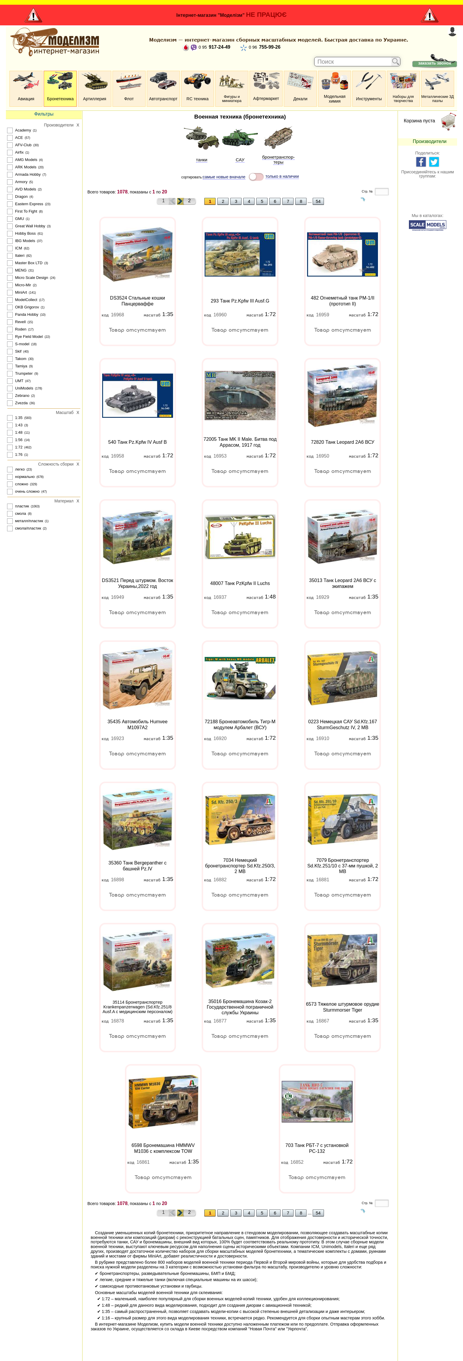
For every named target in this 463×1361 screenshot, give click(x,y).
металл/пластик (29, 521)
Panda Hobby (26, 314)
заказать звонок (434, 63)
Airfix (19, 152)
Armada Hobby (28, 174)
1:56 (18, 440)
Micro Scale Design (31, 278)
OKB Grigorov (27, 307)
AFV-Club (23, 145)
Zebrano (22, 395)
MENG (21, 270)
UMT (19, 381)
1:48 (18, 432)
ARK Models (25, 167)
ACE (19, 137)
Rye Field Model (29, 336)
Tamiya (21, 366)
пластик (22, 506)
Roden (20, 329)
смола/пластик (28, 528)
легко (20, 469)
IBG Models (25, 241)
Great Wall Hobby (30, 226)
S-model (22, 344)
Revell (20, 322)
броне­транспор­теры (278, 159)
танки (201, 159)
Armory (21, 182)
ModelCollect (26, 300)
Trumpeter (23, 373)
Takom (20, 359)
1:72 (18, 447)
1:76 (18, 454)
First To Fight (26, 211)
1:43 (18, 425)
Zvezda (21, 403)
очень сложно (27, 491)
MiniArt (21, 292)
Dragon (21, 196)
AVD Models (25, 189)
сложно (21, 484)
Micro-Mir (23, 285)
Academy (23, 130)
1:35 (18, 418)
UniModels (24, 388)
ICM (18, 248)
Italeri (20, 255)
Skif (18, 351)
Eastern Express (29, 204)
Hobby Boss (25, 233)
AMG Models (26, 160)
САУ (240, 159)
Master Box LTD (29, 263)
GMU (19, 219)
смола (20, 513)
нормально (25, 477)
